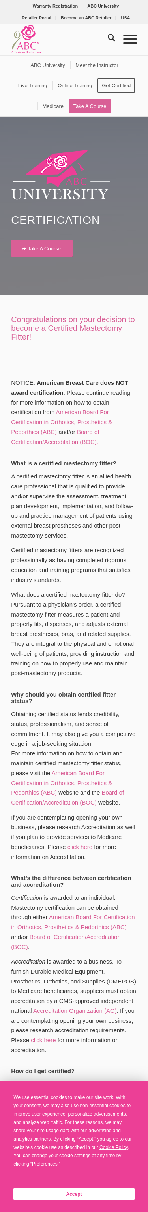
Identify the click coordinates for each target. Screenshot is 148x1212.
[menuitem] (55, 6)
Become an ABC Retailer (86, 17)
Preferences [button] (45, 1164)
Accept (74, 1194)
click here (79, 846)
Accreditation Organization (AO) (75, 1010)
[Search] (107, 39)
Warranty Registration (55, 6)
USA (125, 17)
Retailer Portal (36, 17)
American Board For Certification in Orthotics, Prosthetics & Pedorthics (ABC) (61, 422)
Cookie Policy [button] (113, 1147)
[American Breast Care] (61, 39)
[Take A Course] (42, 248)
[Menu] (126, 39)
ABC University (103, 6)
